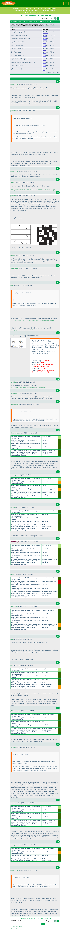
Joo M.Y (12, 182)
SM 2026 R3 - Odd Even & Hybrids (23, 8)
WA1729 (12, 507)
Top (58, 81)
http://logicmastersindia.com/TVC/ (22, 330)
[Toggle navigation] (65, 3)
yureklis (13, 111)
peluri (12, 574)
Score (49, 8)
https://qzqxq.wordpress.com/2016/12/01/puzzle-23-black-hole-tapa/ (33, 190)
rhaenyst (13, 845)
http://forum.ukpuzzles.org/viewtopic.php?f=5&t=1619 (28, 387)
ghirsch (12, 255)
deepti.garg (14, 269)
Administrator (15, 336)
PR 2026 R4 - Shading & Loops (24, 10)
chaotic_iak (14, 84)
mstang (13, 475)
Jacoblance (14, 393)
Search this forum (17, 927)
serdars (13, 803)
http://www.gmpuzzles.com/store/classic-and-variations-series (33, 320)
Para (12, 665)
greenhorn (14, 607)
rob (11, 285)
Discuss (54, 8)
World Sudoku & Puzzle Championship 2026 (35, 13)
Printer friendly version (18, 929)
